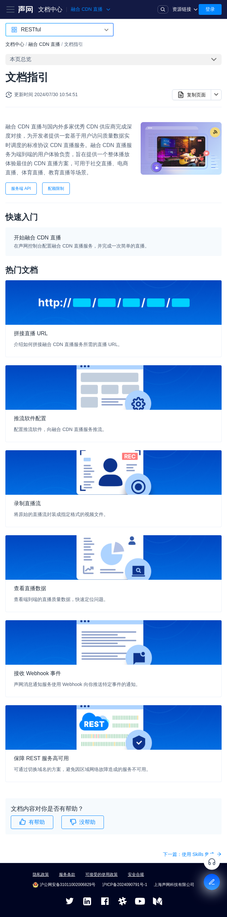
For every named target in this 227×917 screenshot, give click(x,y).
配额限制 (56, 188)
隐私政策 (41, 874)
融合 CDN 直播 (44, 44)
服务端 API (21, 188)
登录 (210, 9)
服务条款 (67, 874)
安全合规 (136, 874)
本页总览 (20, 59)
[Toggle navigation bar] (10, 9)
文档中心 (50, 9)
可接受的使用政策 (101, 874)
